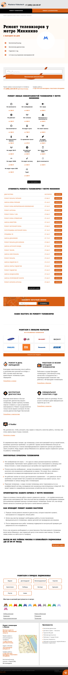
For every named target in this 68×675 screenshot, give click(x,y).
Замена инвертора (10, 222)
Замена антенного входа (12, 246)
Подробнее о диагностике (11, 414)
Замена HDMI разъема (11, 254)
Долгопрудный (25, 581)
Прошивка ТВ (8, 234)
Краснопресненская (10, 618)
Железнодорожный (40, 581)
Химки (25, 593)
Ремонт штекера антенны (12, 282)
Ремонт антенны (10, 210)
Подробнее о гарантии (44, 406)
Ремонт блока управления (13, 218)
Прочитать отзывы (9, 435)
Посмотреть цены (33, 288)
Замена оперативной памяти (14, 278)
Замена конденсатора (11, 274)
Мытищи (40, 587)
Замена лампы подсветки (13, 266)
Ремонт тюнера (9, 250)
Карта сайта (3, 672)
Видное (10, 581)
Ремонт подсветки (10, 270)
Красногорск (10, 587)
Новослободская (40, 614)
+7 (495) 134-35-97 (10, 89)
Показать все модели (34, 354)
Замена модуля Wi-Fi (11, 262)
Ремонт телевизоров (16, 10)
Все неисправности (34, 182)
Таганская (38, 618)
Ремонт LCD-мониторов (50, 10)
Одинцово (55, 587)
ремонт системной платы (12, 226)
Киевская (6, 616)
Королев (55, 581)
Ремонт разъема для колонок (14, 242)
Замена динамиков (11, 238)
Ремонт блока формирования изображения (19, 206)
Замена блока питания (12, 202)
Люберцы (25, 587)
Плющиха (38, 616)
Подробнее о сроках (9, 381)
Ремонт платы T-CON (11, 214)
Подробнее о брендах (44, 383)
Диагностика (8, 194)
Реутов (10, 593)
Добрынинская (8, 614)
